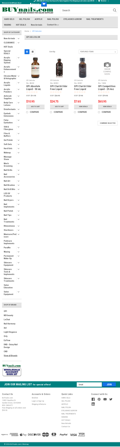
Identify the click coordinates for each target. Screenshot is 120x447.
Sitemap (25, 444)
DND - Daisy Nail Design (11, 346)
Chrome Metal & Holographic (10, 77)
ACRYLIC (38, 19)
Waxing (7, 252)
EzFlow (7, 340)
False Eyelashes (8, 121)
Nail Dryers (8, 200)
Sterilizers (8, 230)
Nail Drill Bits (9, 189)
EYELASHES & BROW (73, 19)
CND (5, 351)
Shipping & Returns (39, 404)
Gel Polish (8, 140)
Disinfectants (10, 109)
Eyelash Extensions (8, 114)
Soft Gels (8, 144)
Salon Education (8, 286)
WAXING (7, 25)
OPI (5, 311)
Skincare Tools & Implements (9, 272)
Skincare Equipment (8, 263)
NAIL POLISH (53, 19)
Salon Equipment (8, 293)
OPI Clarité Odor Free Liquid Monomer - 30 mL (83, 89)
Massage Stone (8, 158)
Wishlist (102, 1)
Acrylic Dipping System (7, 60)
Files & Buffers (7, 134)
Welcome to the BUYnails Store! (11, 3)
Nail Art (7, 181)
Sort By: (52, 52)
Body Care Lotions (8, 103)
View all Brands (10, 355)
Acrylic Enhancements (10, 69)
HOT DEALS (21, 25)
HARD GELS (9, 19)
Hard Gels (8, 148)
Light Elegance (10, 332)
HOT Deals (8, 47)
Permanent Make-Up (9, 257)
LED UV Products (8, 194)
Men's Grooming (8, 164)
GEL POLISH (24, 19)
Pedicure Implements (9, 242)
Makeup (7, 152)
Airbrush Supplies (8, 97)
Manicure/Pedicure (10, 235)
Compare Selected (107, 123)
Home (27, 31)
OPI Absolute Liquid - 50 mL (33, 88)
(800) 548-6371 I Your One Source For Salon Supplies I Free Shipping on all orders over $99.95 (64, 1)
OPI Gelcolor (37, 31)
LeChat (7, 319)
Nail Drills (8, 170)
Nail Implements (9, 205)
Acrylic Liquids (7, 83)
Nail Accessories (9, 175)
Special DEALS (7, 52)
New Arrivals (36, 25)
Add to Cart (35, 107)
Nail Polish (8, 211)
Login (34, 401)
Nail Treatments (9, 220)
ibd (5, 328)
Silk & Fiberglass (8, 128)
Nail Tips (7, 215)
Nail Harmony (9, 323)
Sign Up (41, 401)
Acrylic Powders (8, 90)
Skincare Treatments (9, 279)
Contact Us (53, 24)
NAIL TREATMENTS (94, 19)
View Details (83, 107)
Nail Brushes (9, 185)
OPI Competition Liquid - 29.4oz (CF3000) (106, 89)
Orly (5, 336)
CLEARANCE (9, 42)
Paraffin (7, 247)
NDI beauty (8, 315)
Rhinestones (9, 226)
